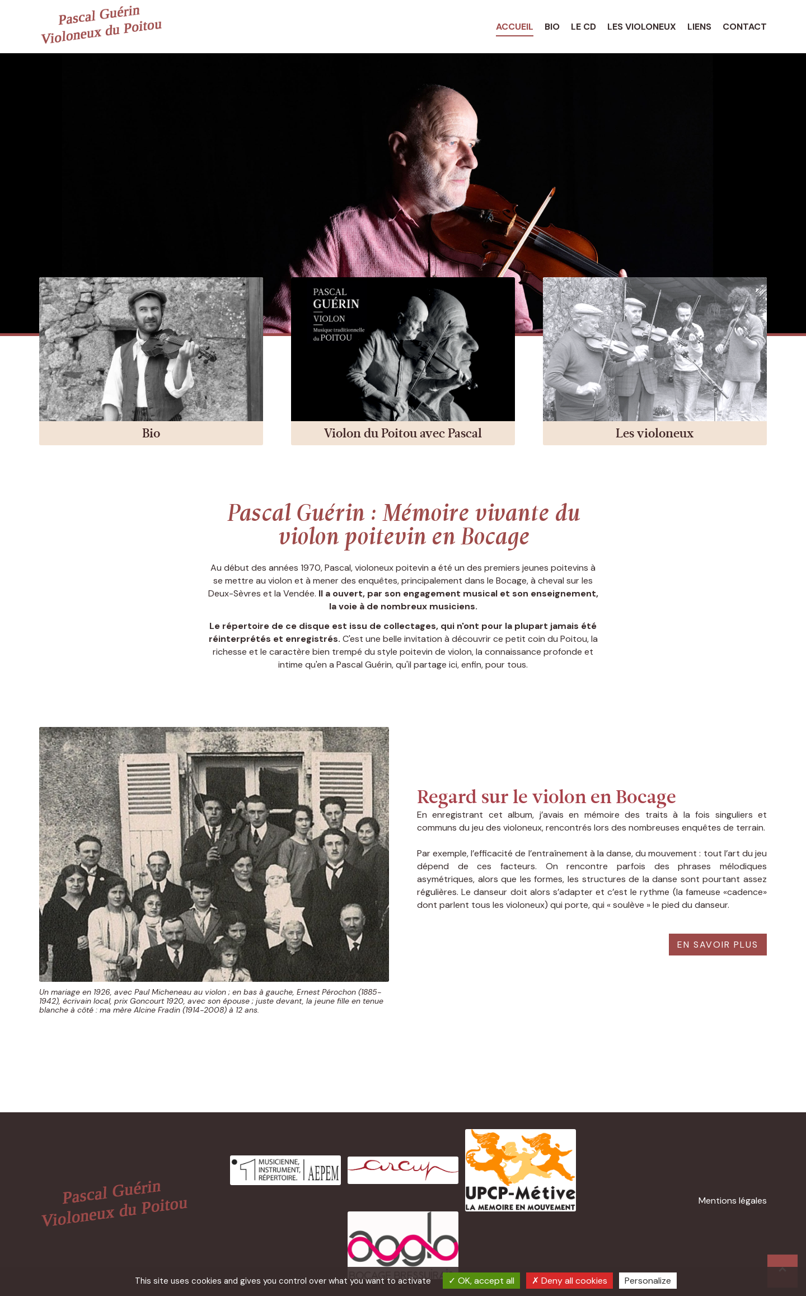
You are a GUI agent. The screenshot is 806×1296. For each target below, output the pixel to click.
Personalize (648, 1280)
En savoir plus (717, 944)
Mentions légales (733, 1200)
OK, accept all (481, 1280)
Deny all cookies (569, 1280)
